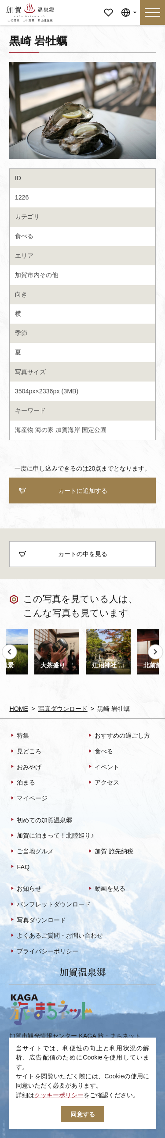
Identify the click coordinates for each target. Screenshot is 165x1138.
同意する (82, 1114)
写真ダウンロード (63, 708)
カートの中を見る (62, 554)
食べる (24, 235)
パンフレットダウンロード (50, 904)
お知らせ (25, 889)
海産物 (24, 429)
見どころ (25, 751)
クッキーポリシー (59, 1095)
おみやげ (25, 767)
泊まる (22, 783)
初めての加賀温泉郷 (40, 820)
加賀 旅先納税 (110, 851)
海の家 (44, 429)
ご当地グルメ (31, 851)
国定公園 (94, 429)
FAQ (19, 867)
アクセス (103, 783)
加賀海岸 (67, 429)
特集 (19, 736)
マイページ (108, 6)
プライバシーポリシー (43, 951)
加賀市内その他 (36, 274)
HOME (18, 708)
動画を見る (106, 889)
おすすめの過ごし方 (118, 736)
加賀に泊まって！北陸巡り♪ (51, 836)
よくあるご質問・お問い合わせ (56, 936)
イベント (103, 767)
